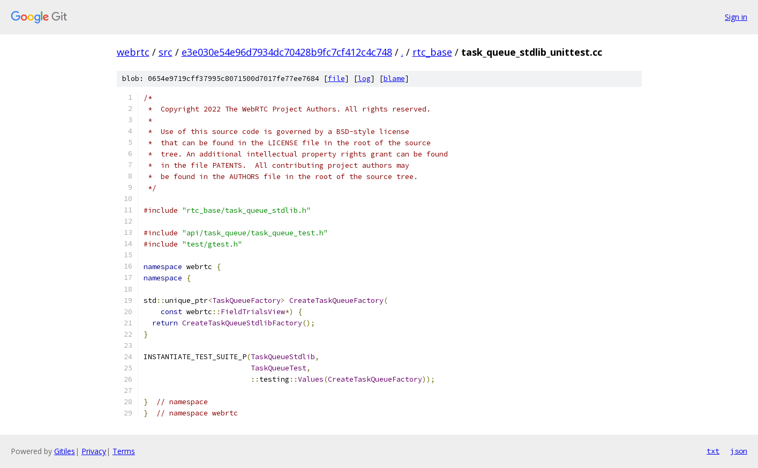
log (364, 78)
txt (713, 451)
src (165, 52)
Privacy (93, 451)
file (336, 78)
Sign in (736, 17)
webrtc (133, 52)
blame (394, 78)
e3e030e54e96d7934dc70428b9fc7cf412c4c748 (287, 52)
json (738, 451)
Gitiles (64, 451)
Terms (123, 451)
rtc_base (432, 52)
